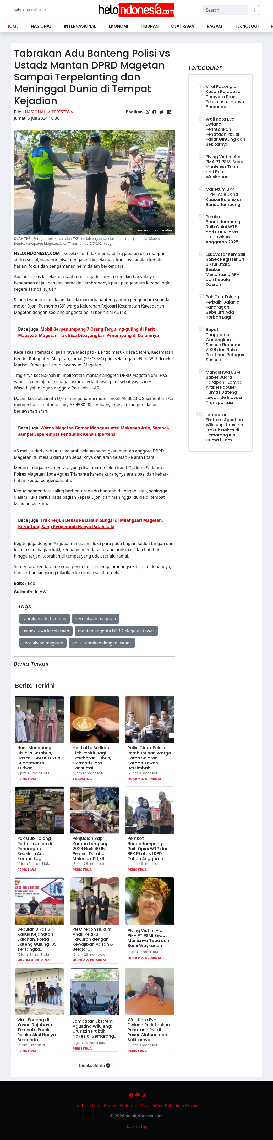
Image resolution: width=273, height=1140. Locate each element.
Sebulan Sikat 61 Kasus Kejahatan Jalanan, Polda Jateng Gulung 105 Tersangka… (37, 939)
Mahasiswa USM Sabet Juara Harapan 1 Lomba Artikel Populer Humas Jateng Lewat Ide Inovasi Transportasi (224, 387)
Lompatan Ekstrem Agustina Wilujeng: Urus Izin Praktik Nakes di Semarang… (95, 1028)
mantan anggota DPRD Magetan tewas (116, 631)
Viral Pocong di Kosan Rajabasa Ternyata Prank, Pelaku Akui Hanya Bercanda (36, 1030)
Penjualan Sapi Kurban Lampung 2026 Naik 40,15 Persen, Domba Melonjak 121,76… (91, 848)
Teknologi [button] (247, 26)
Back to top (136, 1126)
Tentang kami (88, 1105)
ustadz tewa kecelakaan (46, 631)
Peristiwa (26, 779)
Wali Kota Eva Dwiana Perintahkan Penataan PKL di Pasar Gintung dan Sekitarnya (149, 1030)
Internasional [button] (80, 26)
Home (12, 26)
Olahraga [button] (182, 26)
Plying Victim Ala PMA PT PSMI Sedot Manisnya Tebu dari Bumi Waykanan (148, 938)
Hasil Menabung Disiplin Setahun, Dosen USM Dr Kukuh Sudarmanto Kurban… (38, 758)
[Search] (225, 10)
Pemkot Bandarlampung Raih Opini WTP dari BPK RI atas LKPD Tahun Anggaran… (148, 848)
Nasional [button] (41, 26)
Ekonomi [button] (118, 26)
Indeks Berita (94, 1065)
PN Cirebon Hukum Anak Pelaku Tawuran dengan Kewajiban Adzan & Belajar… (93, 939)
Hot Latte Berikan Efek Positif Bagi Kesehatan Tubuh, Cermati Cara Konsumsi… (92, 758)
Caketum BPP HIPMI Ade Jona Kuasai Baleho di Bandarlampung (223, 196)
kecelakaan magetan (95, 619)
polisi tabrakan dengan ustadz (101, 643)
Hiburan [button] (150, 26)
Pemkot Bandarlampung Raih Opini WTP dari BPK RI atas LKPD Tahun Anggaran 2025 (223, 229)
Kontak (111, 1105)
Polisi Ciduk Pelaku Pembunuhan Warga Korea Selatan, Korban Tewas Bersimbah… (149, 758)
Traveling (82, 779)
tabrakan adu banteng (45, 619)
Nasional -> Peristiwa (49, 112)
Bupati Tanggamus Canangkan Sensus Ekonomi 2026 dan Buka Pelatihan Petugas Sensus (225, 344)
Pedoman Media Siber (141, 1105)
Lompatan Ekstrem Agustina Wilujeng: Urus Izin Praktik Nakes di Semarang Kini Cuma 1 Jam (224, 427)
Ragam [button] (214, 26)
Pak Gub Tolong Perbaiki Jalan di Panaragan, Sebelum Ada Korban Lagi (34, 848)
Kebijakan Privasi (181, 1105)
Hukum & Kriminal (145, 779)
